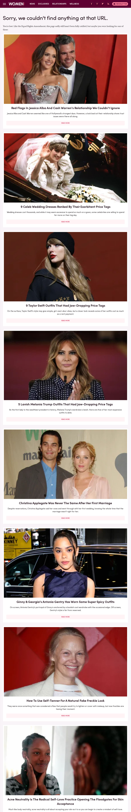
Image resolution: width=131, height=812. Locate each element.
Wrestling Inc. (66, 791)
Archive (61, 771)
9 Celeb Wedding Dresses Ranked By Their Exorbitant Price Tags (65, 64)
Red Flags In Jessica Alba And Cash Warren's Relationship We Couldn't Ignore (22, 66)
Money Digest (89, 787)
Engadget (16, 787)
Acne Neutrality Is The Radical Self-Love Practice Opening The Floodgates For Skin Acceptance (65, 211)
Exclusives (43, 4)
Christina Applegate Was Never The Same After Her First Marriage (65, 135)
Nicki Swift (102, 787)
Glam (54, 787)
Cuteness (45, 787)
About (52, 771)
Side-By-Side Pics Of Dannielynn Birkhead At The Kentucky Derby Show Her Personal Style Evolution (108, 719)
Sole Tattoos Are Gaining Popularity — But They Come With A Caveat (22, 644)
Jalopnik (26, 787)
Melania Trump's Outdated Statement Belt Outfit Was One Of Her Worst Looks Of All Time (108, 426)
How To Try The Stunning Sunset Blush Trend (65, 570)
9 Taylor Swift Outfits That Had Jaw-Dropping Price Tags (108, 64)
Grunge (62, 787)
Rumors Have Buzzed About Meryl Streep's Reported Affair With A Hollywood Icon (108, 352)
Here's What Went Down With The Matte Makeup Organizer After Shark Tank (23, 423)
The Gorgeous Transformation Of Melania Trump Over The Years (22, 717)
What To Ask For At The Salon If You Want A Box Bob (65, 279)
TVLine (35, 787)
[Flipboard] (103, 4)
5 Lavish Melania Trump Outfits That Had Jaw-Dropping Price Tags (23, 135)
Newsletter (120, 4)
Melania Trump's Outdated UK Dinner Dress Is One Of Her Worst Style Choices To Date (108, 501)
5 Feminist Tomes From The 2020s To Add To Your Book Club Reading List (108, 281)
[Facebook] (91, 4)
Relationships (59, 4)
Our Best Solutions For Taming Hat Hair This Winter (108, 206)
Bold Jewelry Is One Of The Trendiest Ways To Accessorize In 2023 (22, 279)
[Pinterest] (97, 4)
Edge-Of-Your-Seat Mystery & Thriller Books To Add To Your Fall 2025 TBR (108, 646)
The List (113, 787)
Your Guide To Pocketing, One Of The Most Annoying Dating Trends (108, 572)
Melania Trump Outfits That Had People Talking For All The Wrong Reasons (22, 574)
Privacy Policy (75, 771)
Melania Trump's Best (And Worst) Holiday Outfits (65, 497)
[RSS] (108, 4)
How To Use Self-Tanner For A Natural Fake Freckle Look (22, 206)
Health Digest (74, 787)
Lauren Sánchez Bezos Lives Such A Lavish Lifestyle (65, 421)
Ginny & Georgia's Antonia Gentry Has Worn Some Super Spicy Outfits (108, 137)
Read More (23, 97)
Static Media (51, 775)
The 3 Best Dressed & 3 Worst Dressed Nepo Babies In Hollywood (65, 644)
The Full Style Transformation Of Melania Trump (23, 497)
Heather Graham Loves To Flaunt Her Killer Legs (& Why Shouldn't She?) (23, 350)
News (32, 4)
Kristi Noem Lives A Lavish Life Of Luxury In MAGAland (65, 715)
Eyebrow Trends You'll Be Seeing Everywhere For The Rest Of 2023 (65, 350)
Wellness (74, 4)
